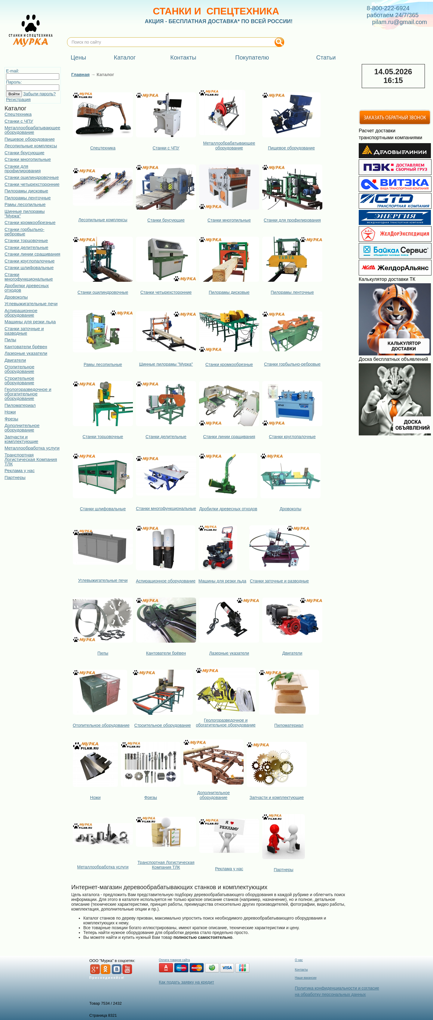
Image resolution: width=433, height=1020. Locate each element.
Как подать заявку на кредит (186, 982)
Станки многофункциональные (29, 276)
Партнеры (15, 477)
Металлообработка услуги (32, 448)
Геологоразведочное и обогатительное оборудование (28, 394)
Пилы (10, 339)
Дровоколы (16, 297)
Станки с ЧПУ (19, 121)
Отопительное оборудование (19, 368)
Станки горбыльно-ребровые (25, 231)
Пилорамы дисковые (26, 191)
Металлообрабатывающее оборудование (32, 129)
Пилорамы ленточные (28, 197)
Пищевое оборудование (30, 139)
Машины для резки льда (30, 321)
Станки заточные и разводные (24, 330)
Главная (80, 74)
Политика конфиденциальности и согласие (337, 988)
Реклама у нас (20, 470)
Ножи (10, 412)
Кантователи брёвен (26, 346)
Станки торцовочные (26, 240)
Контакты (301, 969)
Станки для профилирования (23, 168)
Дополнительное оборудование (22, 427)
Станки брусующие (25, 152)
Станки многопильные (28, 159)
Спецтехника (18, 114)
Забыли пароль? (39, 93)
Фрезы (11, 418)
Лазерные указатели (26, 353)
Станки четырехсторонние (32, 184)
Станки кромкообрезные (30, 222)
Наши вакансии (305, 977)
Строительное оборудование (19, 380)
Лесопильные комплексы (31, 145)
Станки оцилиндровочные (32, 177)
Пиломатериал (20, 405)
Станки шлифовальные (29, 267)
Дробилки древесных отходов (27, 287)
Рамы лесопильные (25, 204)
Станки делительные (26, 247)
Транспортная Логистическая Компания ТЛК (31, 459)
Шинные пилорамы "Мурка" (25, 213)
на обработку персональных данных (330, 994)
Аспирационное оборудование (21, 312)
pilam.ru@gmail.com (399, 22)
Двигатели (15, 360)
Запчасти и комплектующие (21, 439)
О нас (299, 960)
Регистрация (18, 99)
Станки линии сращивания (32, 254)
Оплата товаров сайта (174, 960)
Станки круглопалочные (30, 261)
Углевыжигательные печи (31, 303)
